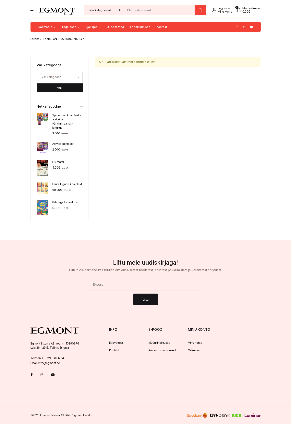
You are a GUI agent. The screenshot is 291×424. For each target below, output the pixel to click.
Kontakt (162, 27)
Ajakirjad (92, 27)
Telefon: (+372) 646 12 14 (47, 358)
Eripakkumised (140, 27)
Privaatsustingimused (162, 350)
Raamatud (45, 27)
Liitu (146, 299)
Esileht (34, 39)
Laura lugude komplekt (67, 184)
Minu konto (195, 342)
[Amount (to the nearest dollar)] (159, 10)
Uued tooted (115, 27)
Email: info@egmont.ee (45, 363)
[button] (32, 10)
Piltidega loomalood (65, 202)
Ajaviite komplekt (63, 143)
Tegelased (69, 27)
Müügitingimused (159, 342)
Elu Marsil (58, 162)
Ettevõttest (116, 342)
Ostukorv (194, 350)
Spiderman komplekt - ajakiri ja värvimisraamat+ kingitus (66, 121)
